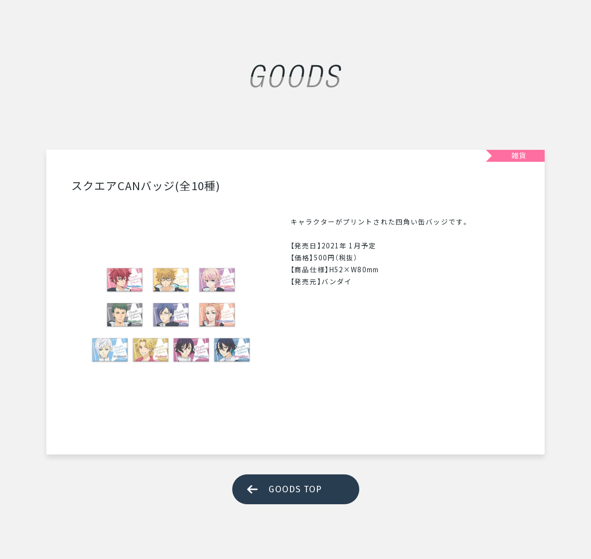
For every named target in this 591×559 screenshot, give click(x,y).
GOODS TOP (295, 489)
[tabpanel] (171, 315)
